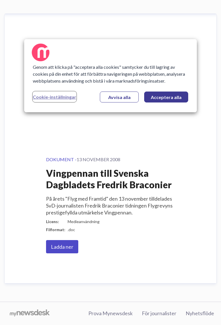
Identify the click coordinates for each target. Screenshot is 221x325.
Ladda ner (62, 247)
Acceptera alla (166, 97)
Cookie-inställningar (54, 97)
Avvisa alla (119, 97)
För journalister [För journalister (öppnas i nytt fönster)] (159, 313)
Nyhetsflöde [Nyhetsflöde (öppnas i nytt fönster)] (200, 313)
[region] (110, 75)
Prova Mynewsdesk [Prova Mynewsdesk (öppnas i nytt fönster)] (110, 313)
